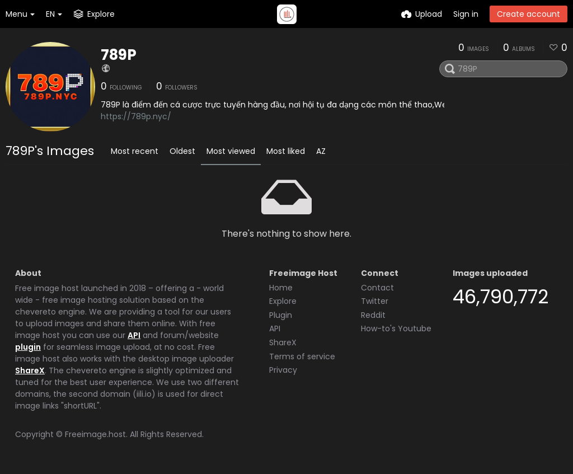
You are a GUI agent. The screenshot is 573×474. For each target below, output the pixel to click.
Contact (377, 287)
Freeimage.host (95, 434)
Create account (528, 14)
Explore (283, 301)
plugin (28, 347)
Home (281, 287)
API (134, 335)
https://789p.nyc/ (136, 116)
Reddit (373, 315)
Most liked (285, 151)
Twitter (374, 301)
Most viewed (230, 151)
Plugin (280, 315)
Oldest (182, 151)
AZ (321, 151)
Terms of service (302, 356)
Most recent (134, 151)
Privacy (283, 370)
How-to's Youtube (396, 328)
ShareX (30, 370)
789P (119, 55)
